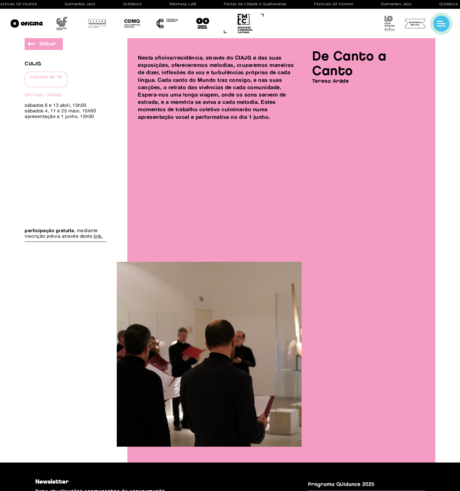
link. (98, 236)
